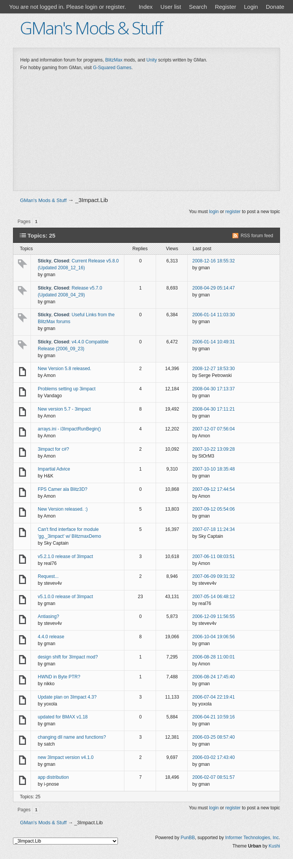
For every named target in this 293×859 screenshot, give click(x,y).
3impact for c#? (53, 449)
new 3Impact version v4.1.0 (65, 757)
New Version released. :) (63, 509)
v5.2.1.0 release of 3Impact (65, 556)
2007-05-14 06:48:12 (213, 596)
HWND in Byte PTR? (59, 676)
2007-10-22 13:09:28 (213, 449)
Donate (275, 6)
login (214, 211)
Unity (151, 60)
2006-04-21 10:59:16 (213, 717)
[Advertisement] (146, 132)
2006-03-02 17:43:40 (213, 757)
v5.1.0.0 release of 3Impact (65, 596)
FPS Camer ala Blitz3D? (62, 489)
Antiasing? (48, 616)
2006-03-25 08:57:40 (213, 737)
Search (198, 6)
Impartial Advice (54, 469)
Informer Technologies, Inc (252, 837)
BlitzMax (113, 60)
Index (145, 6)
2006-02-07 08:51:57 (213, 777)
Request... (48, 576)
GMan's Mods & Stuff (91, 27)
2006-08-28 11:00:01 (213, 657)
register (233, 211)
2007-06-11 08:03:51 (213, 556)
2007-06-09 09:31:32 (213, 576)
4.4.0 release (51, 636)
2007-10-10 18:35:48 (213, 469)
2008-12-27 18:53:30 (213, 368)
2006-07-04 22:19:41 (213, 697)
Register (225, 6)
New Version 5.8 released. (64, 368)
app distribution (53, 777)
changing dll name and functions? (72, 737)
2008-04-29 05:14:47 (213, 288)
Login (251, 6)
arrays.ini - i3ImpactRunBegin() (69, 429)
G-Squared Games (112, 67)
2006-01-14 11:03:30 (213, 314)
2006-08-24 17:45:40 (213, 676)
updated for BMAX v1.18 (63, 717)
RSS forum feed (257, 235)
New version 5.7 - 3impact (64, 409)
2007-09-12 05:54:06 (213, 509)
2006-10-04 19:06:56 (213, 636)
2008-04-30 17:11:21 (213, 409)
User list (171, 6)
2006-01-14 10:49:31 (213, 342)
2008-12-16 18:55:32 (213, 261)
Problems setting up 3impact (66, 388)
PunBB (187, 837)
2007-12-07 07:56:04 (213, 429)
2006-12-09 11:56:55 (213, 616)
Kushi (274, 846)
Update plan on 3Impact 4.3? (67, 697)
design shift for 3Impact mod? (68, 657)
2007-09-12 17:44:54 (213, 489)
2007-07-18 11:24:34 (213, 529)
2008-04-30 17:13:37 (213, 388)
